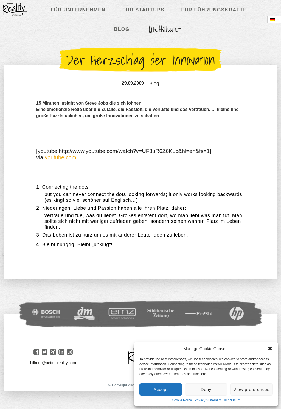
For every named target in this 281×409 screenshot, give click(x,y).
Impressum (232, 400)
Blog (122, 29)
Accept (161, 389)
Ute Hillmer (165, 29)
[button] (270, 348)
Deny (206, 389)
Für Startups (143, 10)
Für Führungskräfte (214, 10)
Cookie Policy (182, 400)
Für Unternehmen (77, 10)
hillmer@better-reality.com (53, 363)
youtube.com (60, 157)
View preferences (252, 389)
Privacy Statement (208, 400)
